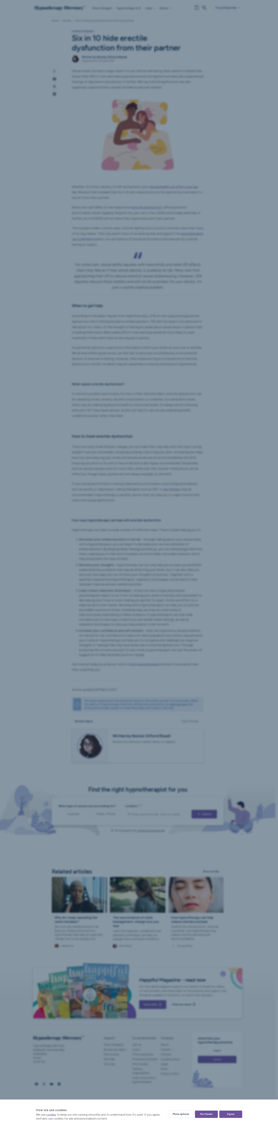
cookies (51, 1114)
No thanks (206, 1114)
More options (181, 1114)
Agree (231, 1114)
